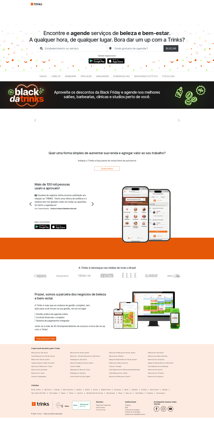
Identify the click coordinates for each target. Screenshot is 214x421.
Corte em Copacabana (38, 376)
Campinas (117, 390)
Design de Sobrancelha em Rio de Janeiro (123, 359)
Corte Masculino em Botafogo (158, 366)
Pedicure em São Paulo (156, 353)
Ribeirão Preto (106, 390)
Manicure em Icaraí (37, 373)
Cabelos (56, 76)
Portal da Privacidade (132, 410)
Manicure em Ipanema (155, 376)
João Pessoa (139, 393)
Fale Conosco (100, 407)
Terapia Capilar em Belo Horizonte (42, 363)
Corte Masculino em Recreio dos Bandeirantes (124, 370)
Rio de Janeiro (36, 390)
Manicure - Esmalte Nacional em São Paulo (85, 356)
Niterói (87, 390)
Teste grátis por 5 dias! (45, 338)
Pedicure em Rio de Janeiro (40, 359)
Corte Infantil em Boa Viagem (80, 376)
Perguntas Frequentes (103, 405)
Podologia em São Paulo (78, 359)
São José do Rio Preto (38, 393)
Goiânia (79, 390)
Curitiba (144, 390)
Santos (95, 390)
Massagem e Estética (146, 76)
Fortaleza (150, 393)
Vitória (71, 393)
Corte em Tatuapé (115, 366)
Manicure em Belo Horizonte (157, 356)
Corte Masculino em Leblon (118, 373)
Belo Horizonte (68, 390)
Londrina (80, 393)
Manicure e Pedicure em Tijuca (41, 366)
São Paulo (47, 390)
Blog (126, 407)
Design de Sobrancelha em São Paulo (160, 363)
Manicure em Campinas (156, 359)
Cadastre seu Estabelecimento (135, 414)
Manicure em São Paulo (39, 353)
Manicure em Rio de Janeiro (79, 353)
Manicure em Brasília (116, 356)
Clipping (128, 405)
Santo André (154, 390)
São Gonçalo (110, 393)
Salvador (135, 390)
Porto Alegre (53, 393)
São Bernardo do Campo (94, 393)
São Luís (129, 393)
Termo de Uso (100, 410)
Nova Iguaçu (160, 393)
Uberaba (164, 390)
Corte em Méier (75, 366)
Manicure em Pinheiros (156, 373)
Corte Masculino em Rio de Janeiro (43, 356)
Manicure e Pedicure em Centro (119, 376)
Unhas (43, 76)
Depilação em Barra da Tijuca (80, 370)
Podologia (168, 76)
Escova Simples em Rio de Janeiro (81, 363)
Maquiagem (102, 76)
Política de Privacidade (132, 412)
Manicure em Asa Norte (39, 370)
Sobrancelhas (121, 76)
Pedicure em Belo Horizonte (118, 363)
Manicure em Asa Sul (155, 370)
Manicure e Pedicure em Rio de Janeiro (122, 353)
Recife (126, 390)
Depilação (86, 76)
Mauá (120, 393)
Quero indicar (107, 168)
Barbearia (70, 76)
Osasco (63, 393)
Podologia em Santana (78, 373)
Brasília (57, 390)
